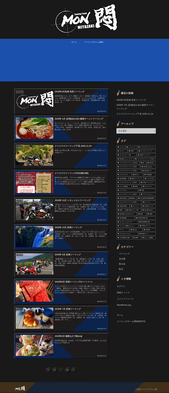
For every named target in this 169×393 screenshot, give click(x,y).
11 (68, 370)
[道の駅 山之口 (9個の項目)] (148, 167)
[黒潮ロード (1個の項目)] (147, 234)
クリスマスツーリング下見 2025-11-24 (134, 114)
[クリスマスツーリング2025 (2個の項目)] (129, 202)
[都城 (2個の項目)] (121, 210)
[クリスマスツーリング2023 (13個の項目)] (145, 159)
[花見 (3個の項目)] (147, 190)
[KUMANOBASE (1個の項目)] (145, 218)
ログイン (121, 286)
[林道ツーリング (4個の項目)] (136, 178)
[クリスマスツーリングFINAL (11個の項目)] (128, 163)
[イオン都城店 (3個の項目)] (124, 186)
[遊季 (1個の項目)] (137, 238)
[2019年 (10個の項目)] (151, 163)
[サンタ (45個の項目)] (122, 151)
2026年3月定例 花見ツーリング (131, 100)
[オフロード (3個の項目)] (149, 186)
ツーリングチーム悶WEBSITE (131, 321)
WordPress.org (124, 305)
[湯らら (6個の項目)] (137, 174)
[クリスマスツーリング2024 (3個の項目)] (128, 194)
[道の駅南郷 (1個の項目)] (125, 218)
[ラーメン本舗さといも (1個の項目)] (128, 226)
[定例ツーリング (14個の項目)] (146, 155)
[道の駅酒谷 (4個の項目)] (122, 178)
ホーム (120, 315)
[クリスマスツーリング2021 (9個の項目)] (128, 167)
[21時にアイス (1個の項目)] (147, 226)
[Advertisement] (84, 65)
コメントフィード (125, 299)
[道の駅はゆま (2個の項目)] (149, 210)
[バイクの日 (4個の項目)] (150, 178)
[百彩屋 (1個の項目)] (149, 230)
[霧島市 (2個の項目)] (132, 198)
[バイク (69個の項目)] (121, 147)
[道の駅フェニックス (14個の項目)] (125, 159)
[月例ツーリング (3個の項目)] (148, 182)
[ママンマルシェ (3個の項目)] (148, 194)
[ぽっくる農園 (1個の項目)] (149, 238)
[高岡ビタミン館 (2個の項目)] (133, 210)
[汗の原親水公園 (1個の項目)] (124, 238)
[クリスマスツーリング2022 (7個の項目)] (129, 170)
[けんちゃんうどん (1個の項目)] (127, 234)
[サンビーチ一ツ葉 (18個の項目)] (127, 155)
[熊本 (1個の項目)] (141, 214)
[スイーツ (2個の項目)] (135, 206)
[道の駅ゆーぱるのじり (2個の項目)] (127, 214)
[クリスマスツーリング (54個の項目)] (146, 147)
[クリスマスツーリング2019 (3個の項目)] (128, 182)
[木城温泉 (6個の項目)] (149, 174)
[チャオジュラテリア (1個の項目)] (127, 222)
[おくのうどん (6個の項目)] (124, 174)
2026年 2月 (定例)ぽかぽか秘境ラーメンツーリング (135, 107)
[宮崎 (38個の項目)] (132, 151)
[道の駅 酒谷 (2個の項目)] (123, 206)
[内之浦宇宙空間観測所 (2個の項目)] (146, 198)
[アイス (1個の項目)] (123, 230)
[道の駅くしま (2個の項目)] (149, 206)
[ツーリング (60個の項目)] (131, 147)
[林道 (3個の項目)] (137, 186)
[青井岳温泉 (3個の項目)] (122, 198)
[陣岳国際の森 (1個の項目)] (147, 222)
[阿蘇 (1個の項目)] (151, 214)
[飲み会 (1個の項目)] (136, 230)
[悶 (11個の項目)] (143, 163)
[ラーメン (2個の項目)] (149, 202)
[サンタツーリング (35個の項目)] (147, 151)
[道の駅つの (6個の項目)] (148, 170)
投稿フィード (123, 292)
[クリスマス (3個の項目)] (127, 190)
